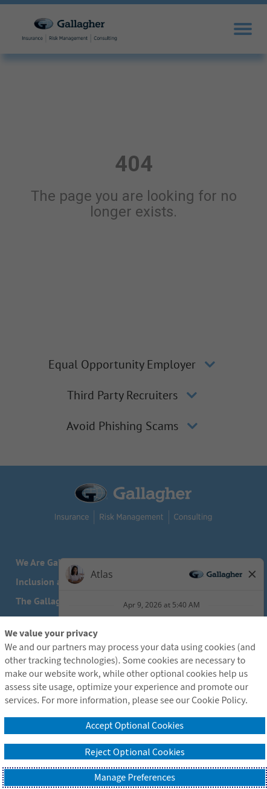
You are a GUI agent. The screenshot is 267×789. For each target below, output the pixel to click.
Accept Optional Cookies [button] (135, 725)
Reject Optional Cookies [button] (135, 752)
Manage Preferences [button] (134, 777)
